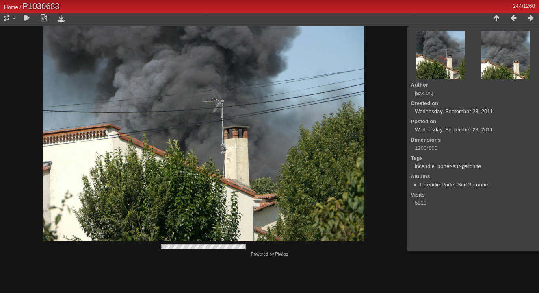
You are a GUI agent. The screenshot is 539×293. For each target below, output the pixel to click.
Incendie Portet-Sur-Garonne (454, 184)
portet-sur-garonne (459, 166)
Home (11, 7)
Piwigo (281, 253)
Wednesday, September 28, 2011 (454, 111)
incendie (424, 166)
